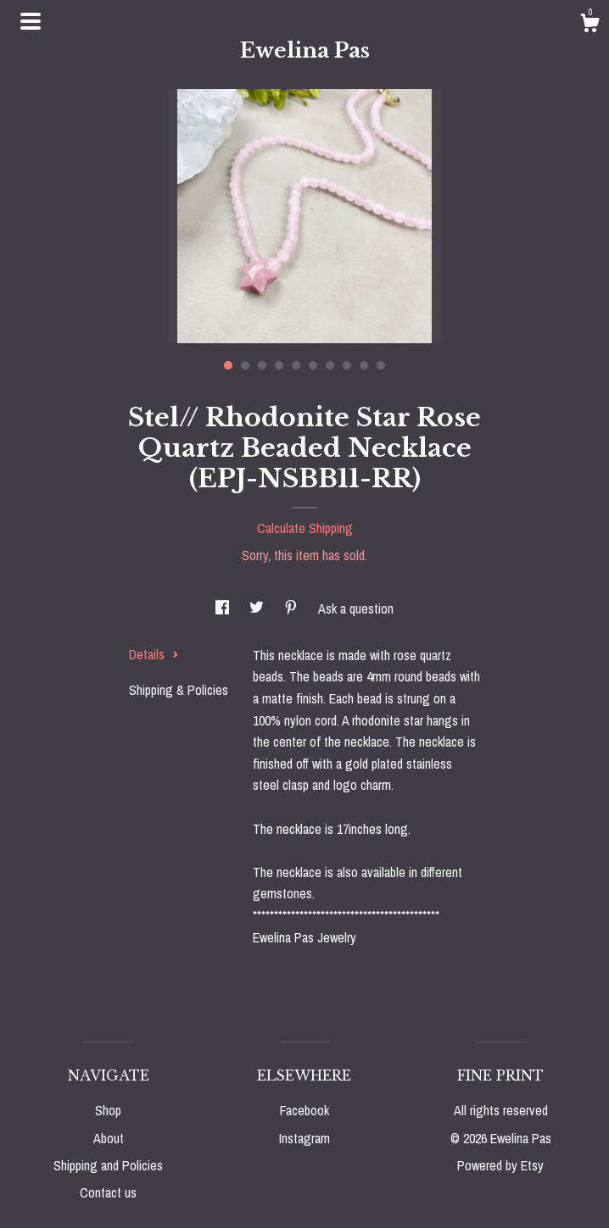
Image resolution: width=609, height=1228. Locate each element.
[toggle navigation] (30, 21)
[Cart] (589, 25)
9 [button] (364, 365)
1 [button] (228, 365)
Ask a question (356, 608)
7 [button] (330, 365)
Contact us (108, 1192)
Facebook (304, 1110)
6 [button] (313, 365)
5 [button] (296, 365)
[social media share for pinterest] (292, 608)
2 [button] (245, 365)
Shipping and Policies (108, 1165)
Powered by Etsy (500, 1165)
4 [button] (279, 365)
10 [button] (381, 365)
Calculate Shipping (305, 528)
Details (154, 654)
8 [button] (347, 365)
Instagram (304, 1138)
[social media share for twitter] (258, 608)
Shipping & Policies (178, 690)
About (108, 1138)
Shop (108, 1110)
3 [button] (262, 365)
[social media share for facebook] (223, 608)
